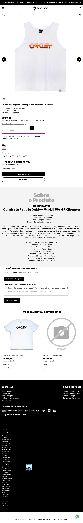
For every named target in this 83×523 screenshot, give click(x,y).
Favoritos (23, 180)
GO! (80, 15)
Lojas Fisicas (6, 400)
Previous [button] (1, 345)
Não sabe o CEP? (8, 131)
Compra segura (8, 393)
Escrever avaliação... (14, 279)
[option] (41, 57)
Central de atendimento (72, 398)
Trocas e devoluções (71, 391)
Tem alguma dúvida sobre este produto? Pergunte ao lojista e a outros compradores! (36, 288)
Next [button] (82, 345)
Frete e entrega (69, 396)
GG (11, 367)
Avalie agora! (19, 108)
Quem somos (7, 391)
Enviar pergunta (12, 300)
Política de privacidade (10, 398)
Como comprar (7, 396)
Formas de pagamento (71, 393)
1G (43, 367)
